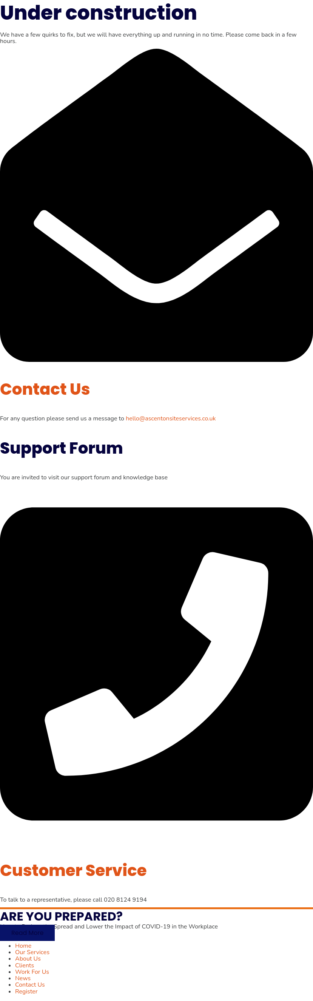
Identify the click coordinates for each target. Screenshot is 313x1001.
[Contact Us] (156, 360)
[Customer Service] (156, 841)
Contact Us (45, 389)
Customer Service (73, 870)
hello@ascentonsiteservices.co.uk (171, 418)
